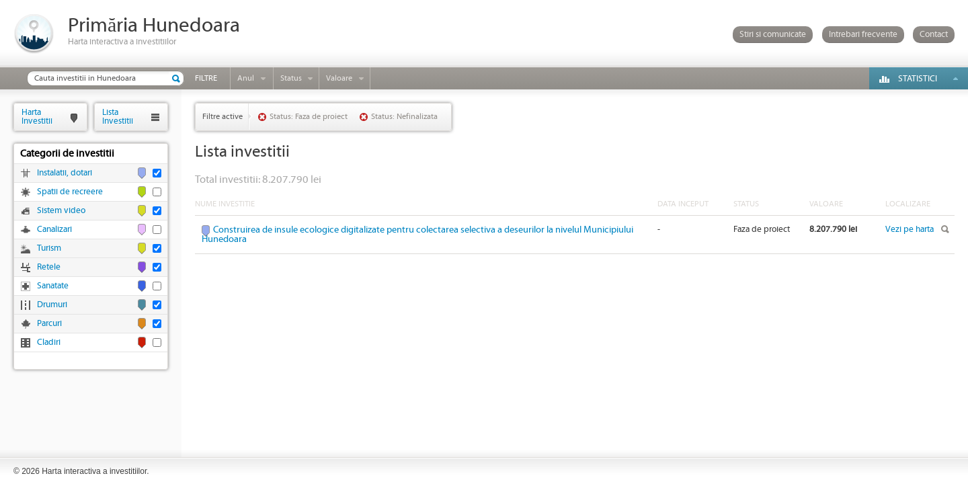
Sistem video (61, 211)
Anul (245, 78)
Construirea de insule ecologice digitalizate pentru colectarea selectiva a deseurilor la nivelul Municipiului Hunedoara (417, 234)
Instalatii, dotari (64, 173)
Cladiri (49, 342)
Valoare (339, 78)
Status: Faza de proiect (309, 116)
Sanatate (53, 286)
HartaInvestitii (37, 117)
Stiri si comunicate (772, 35)
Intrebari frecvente (863, 35)
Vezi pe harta (909, 229)
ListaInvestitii (117, 117)
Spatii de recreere (70, 192)
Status (291, 78)
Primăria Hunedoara (154, 26)
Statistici (917, 79)
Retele (49, 267)
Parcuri (49, 324)
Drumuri (52, 305)
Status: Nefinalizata (404, 116)
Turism (49, 248)
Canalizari (54, 230)
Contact (934, 35)
